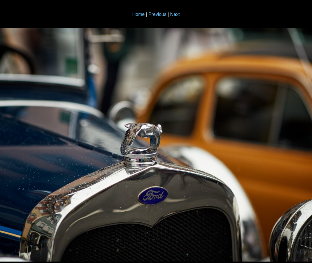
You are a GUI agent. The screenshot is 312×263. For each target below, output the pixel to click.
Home (138, 14)
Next (175, 14)
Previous (157, 14)
